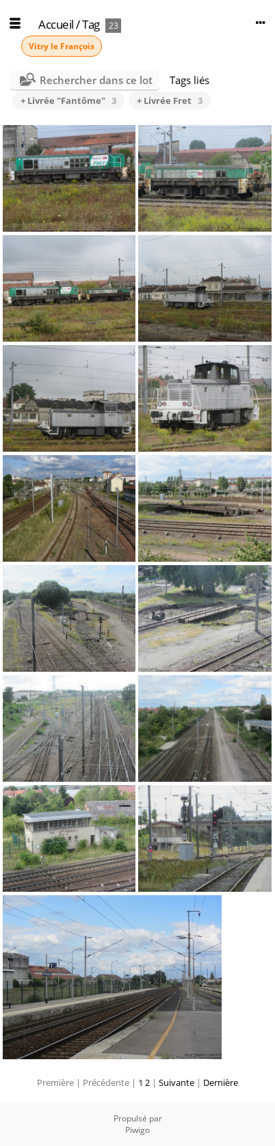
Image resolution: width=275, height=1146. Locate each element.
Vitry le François (61, 46)
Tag (91, 24)
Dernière (220, 1082)
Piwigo (137, 1130)
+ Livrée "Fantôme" (68, 100)
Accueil (56, 24)
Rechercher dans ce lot (96, 80)
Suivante (176, 1082)
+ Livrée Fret (169, 100)
